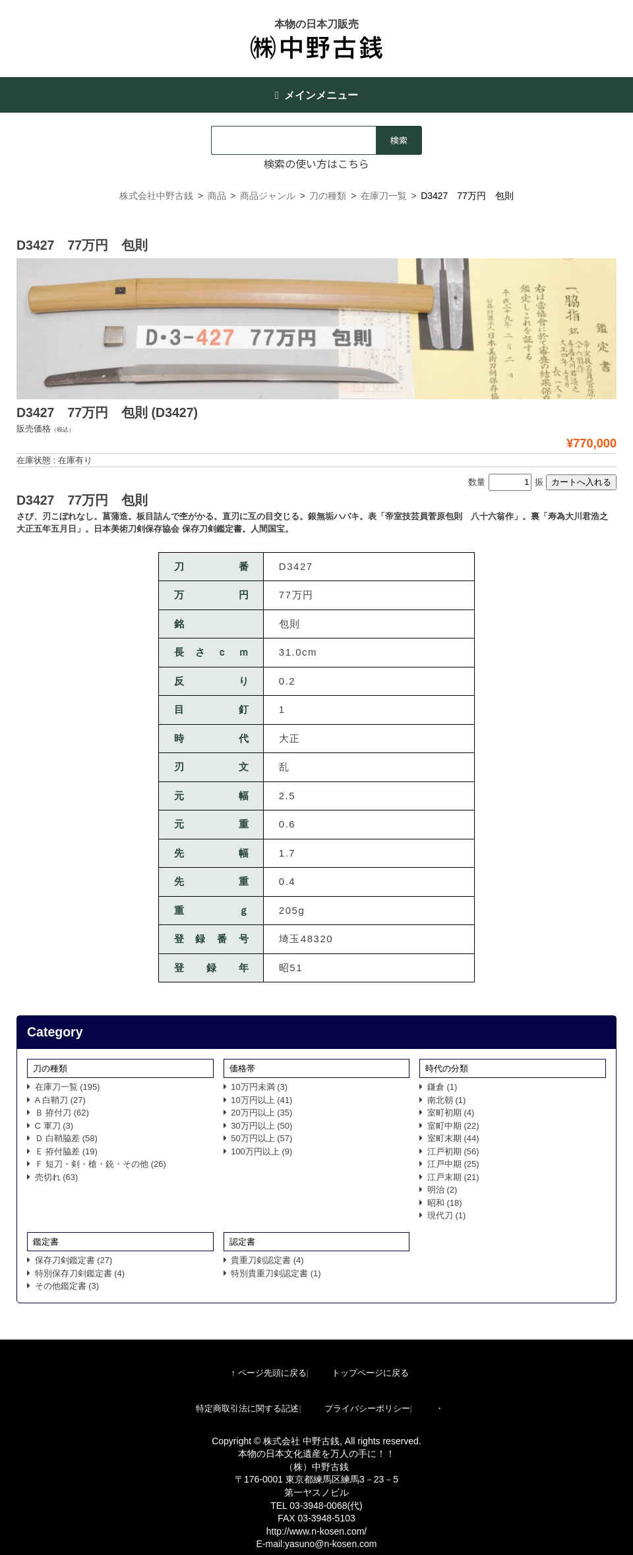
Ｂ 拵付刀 (62, 1112)
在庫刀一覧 (67, 1087)
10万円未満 (259, 1087)
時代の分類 (446, 1068)
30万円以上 (261, 1126)
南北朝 (446, 1100)
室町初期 (451, 1112)
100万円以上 (261, 1151)
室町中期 (453, 1126)
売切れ (56, 1177)
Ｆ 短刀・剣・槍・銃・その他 (100, 1164)
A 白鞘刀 (60, 1100)
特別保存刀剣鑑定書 (80, 1273)
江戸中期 (453, 1164)
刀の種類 (50, 1068)
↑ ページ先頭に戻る (268, 1373)
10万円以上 (261, 1100)
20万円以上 (261, 1112)
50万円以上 (261, 1138)
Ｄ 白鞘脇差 (66, 1138)
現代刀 (446, 1215)
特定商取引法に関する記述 (247, 1408)
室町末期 (453, 1138)
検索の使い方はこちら (316, 163)
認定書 (242, 1242)
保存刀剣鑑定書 (74, 1260)
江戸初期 (453, 1151)
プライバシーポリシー (367, 1408)
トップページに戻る (370, 1373)
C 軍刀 (54, 1126)
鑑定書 (46, 1242)
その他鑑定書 (67, 1286)
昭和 (444, 1203)
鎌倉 (442, 1087)
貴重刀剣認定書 (267, 1260)
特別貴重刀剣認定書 (276, 1273)
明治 (442, 1190)
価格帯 (242, 1068)
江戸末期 (453, 1177)
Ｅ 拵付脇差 (66, 1151)
